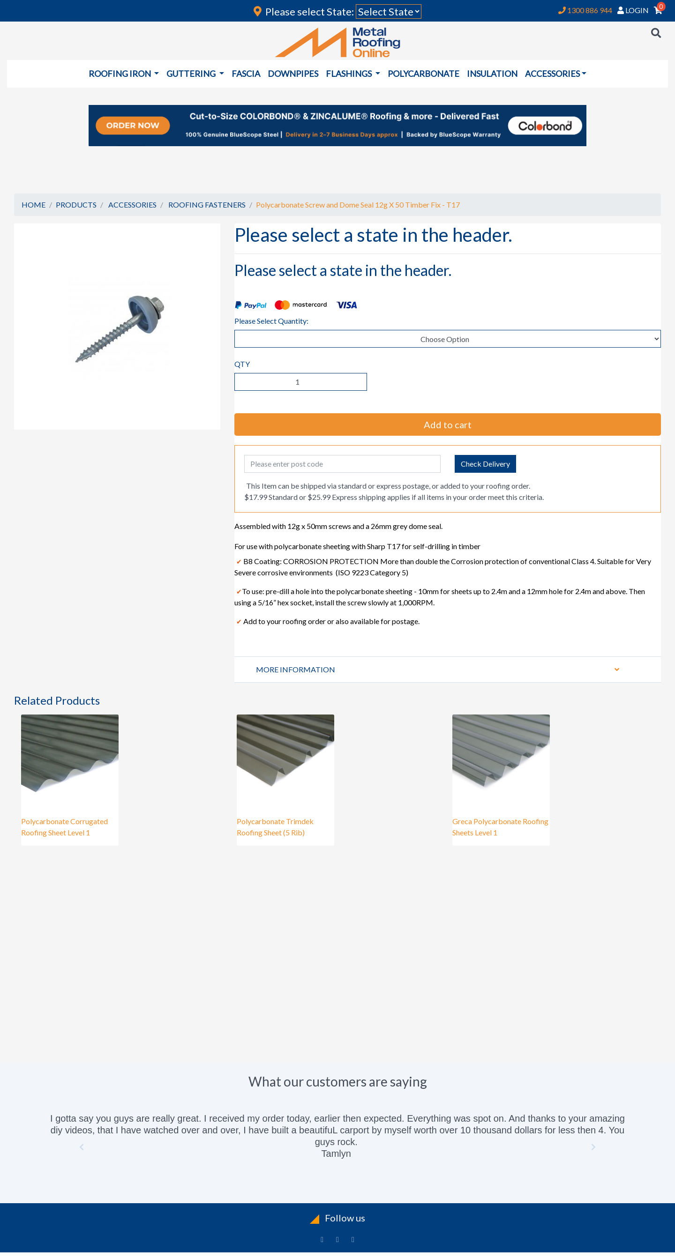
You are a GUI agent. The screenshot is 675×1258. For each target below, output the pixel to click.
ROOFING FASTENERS (207, 204)
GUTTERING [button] (191, 73)
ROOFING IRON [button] (120, 73)
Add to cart (448, 424)
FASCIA (246, 73)
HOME (33, 204)
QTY (242, 363)
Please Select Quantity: (271, 320)
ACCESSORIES (132, 204)
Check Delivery (485, 463)
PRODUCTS (76, 204)
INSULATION (492, 73)
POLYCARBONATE (423, 73)
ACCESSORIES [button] (552, 73)
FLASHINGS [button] (349, 73)
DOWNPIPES (293, 73)
